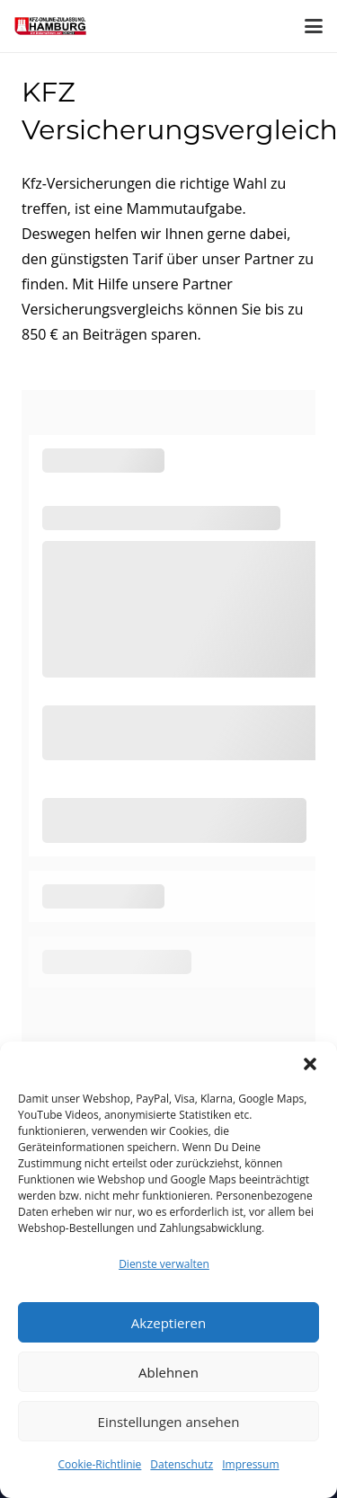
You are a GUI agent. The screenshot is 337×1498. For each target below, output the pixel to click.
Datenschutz (181, 1464)
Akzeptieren (168, 1323)
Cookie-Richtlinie (99, 1464)
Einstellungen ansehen (169, 1422)
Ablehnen (168, 1372)
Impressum (250, 1464)
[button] (310, 1064)
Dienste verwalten (164, 1264)
